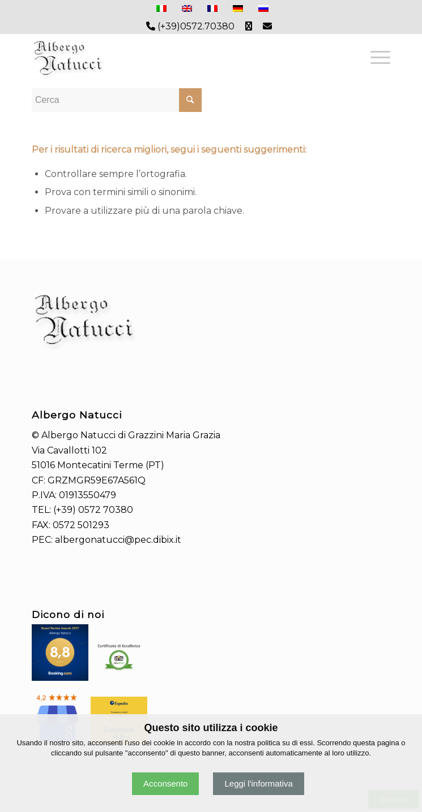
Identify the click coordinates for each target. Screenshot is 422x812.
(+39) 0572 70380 (93, 509)
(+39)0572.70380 (190, 26)
